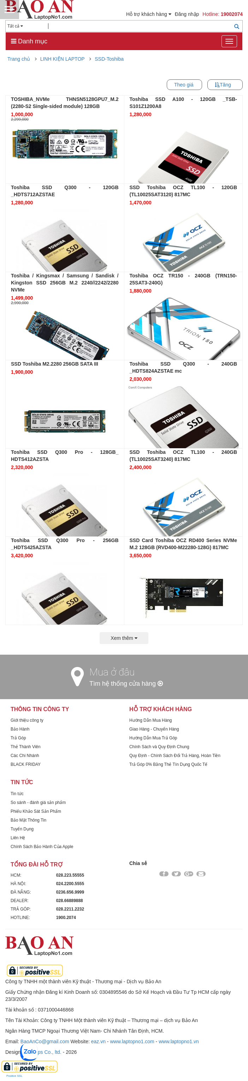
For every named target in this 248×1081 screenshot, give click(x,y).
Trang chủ (18, 59)
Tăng (225, 85)
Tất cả (15, 26)
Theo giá (183, 85)
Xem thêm (124, 638)
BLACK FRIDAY (26, 764)
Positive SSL (14, 1075)
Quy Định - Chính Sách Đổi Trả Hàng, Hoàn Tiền (174, 755)
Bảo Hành (20, 729)
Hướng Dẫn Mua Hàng (150, 720)
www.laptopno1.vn (179, 1041)
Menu (9, 9)
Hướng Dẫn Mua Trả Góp (153, 737)
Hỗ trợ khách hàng (148, 14)
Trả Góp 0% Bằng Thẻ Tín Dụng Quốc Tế (168, 764)
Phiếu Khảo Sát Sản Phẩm (36, 811)
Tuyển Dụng (22, 829)
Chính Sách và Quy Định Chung (159, 746)
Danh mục (29, 41)
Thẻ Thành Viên (26, 746)
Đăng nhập (187, 14)
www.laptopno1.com (132, 1041)
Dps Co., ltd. (47, 1052)
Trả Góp (18, 737)
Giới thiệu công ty (27, 720)
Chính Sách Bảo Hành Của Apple (42, 846)
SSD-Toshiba (109, 59)
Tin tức (17, 793)
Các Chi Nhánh (25, 755)
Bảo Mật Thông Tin (28, 820)
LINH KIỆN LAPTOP (62, 59)
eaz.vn (98, 1041)
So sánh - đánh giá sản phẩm (38, 802)
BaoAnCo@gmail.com (44, 1041)
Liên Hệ (18, 837)
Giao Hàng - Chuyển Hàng (154, 729)
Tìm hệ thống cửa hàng (126, 683)
